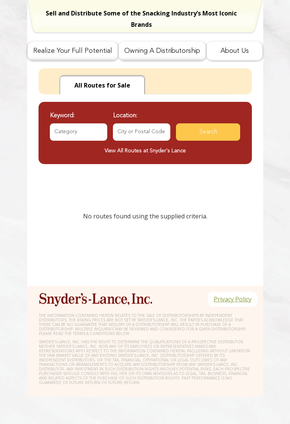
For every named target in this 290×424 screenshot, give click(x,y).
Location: (125, 116)
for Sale (102, 85)
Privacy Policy (232, 299)
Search (208, 132)
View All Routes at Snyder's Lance (145, 151)
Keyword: (62, 116)
